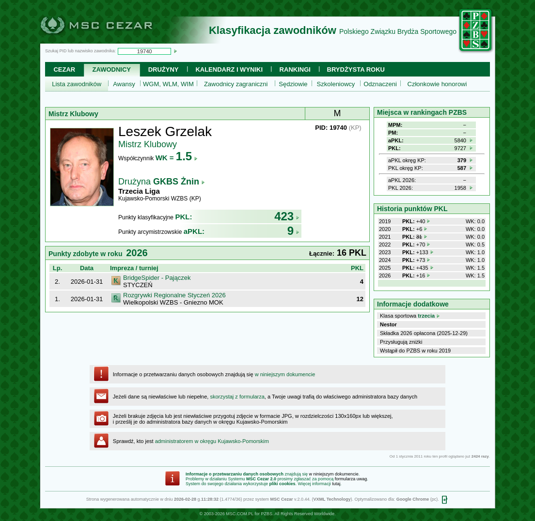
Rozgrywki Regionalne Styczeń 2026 (174, 295)
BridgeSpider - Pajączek (156, 277)
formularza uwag (351, 478)
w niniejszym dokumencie (285, 374)
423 (286, 216)
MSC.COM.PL (239, 513)
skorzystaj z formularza (237, 396)
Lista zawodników (76, 84)
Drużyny (163, 69)
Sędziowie (293, 84)
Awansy (124, 84)
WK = (177, 157)
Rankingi (295, 69)
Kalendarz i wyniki (229, 69)
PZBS (266, 513)
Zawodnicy (112, 69)
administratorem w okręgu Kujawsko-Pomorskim (212, 441)
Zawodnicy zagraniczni (236, 84)
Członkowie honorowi (437, 84)
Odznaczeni (380, 84)
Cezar (64, 69)
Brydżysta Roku (356, 69)
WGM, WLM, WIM (168, 84)
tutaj (336, 483)
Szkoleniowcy (336, 84)
